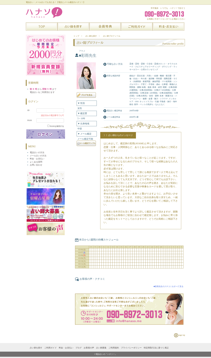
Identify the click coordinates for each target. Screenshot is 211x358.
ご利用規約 (114, 348)
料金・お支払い (66, 348)
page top (179, 335)
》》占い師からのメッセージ (118, 135)
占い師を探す (36, 348)
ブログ (78, 348)
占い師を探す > (92, 36)
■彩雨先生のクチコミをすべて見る (168, 286)
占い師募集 (101, 348)
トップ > (77, 36)
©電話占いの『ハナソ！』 (105, 354)
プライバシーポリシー (131, 348)
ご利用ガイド (50, 348)
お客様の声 (89, 348)
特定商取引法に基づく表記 (156, 348)
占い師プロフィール (111, 36)
